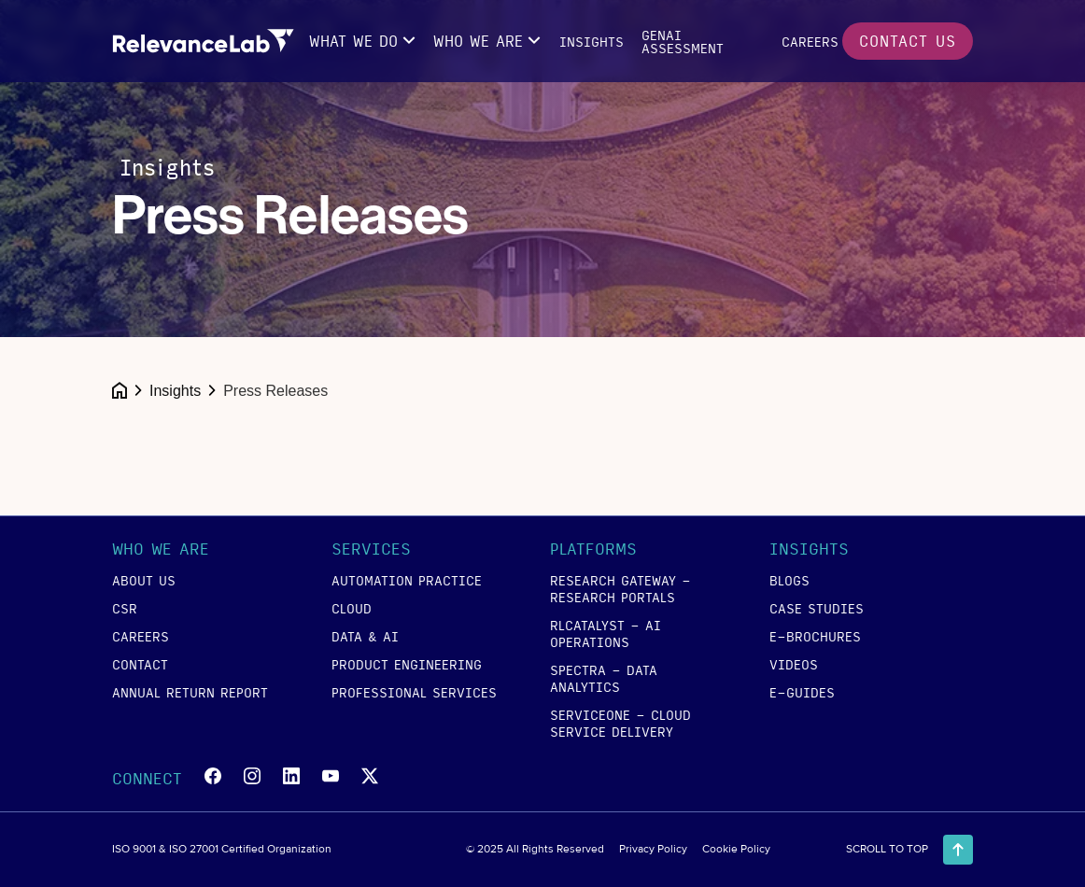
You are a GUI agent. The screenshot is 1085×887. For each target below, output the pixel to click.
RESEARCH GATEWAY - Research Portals (620, 588)
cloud (351, 608)
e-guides (802, 692)
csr (124, 608)
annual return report (190, 692)
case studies (816, 608)
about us (144, 580)
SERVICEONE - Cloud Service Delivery (620, 722)
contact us (907, 40)
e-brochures (815, 636)
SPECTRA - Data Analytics (603, 677)
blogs (789, 580)
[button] (364, 41)
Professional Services (414, 692)
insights (591, 41)
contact (140, 664)
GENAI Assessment (682, 41)
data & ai (365, 636)
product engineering (406, 664)
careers (810, 41)
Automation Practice (406, 580)
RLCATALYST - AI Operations (605, 633)
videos (793, 664)
